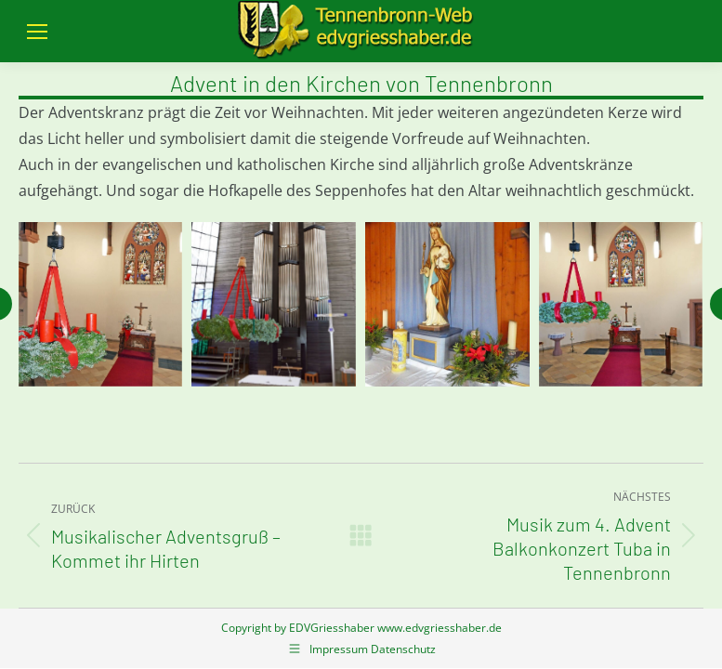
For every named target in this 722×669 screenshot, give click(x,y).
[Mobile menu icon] (37, 31)
